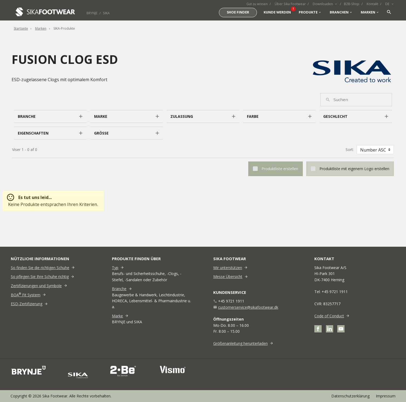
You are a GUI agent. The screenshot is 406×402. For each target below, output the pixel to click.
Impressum (385, 395)
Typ (115, 267)
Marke (117, 315)
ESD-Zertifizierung (26, 303)
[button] (50, 116)
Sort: (350, 149)
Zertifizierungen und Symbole (36, 285)
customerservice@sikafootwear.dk (248, 307)
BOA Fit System (25, 294)
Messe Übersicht (227, 276)
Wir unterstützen (227, 267)
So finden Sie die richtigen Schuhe (40, 267)
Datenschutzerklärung (350, 395)
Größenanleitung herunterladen (240, 343)
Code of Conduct (329, 315)
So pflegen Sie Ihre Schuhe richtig (40, 276)
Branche (119, 288)
